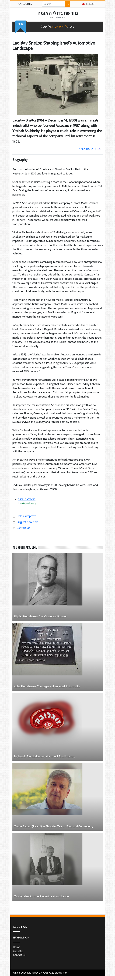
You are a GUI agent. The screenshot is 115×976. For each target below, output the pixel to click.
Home (16, 947)
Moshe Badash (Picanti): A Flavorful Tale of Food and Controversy (53, 826)
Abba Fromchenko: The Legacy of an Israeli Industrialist (47, 686)
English (88, 3)
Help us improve (24, 516)
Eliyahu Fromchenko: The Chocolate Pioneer (40, 616)
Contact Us (21, 528)
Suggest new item (25, 522)
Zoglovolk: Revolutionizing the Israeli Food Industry (44, 756)
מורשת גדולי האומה (57, 13)
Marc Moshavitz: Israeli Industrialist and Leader (42, 896)
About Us (18, 951)
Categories (25, 3)
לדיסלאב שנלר (90, 148)
